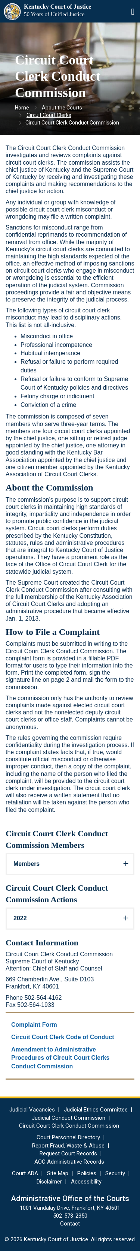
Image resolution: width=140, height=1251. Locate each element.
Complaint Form (34, 1025)
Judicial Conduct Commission (68, 1117)
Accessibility (86, 1181)
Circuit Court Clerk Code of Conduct (62, 1037)
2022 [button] (20, 918)
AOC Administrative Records (69, 1161)
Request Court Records (68, 1153)
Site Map (57, 1173)
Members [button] (26, 864)
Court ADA (25, 1173)
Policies (86, 1173)
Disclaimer (49, 1181)
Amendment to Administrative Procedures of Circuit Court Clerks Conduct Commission (60, 1058)
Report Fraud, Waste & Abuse (68, 1145)
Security (115, 1173)
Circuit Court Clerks (49, 115)
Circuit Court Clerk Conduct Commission (69, 1125)
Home (22, 108)
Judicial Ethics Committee (96, 1109)
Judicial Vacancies (32, 1109)
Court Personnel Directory (68, 1137)
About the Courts (62, 108)
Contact (70, 1223)
